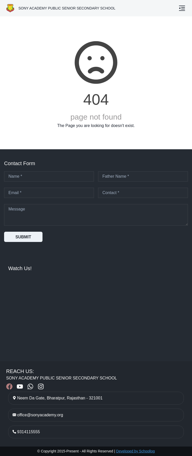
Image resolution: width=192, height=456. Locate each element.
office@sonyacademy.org (40, 415)
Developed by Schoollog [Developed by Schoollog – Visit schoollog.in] (135, 451)
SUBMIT (23, 237)
